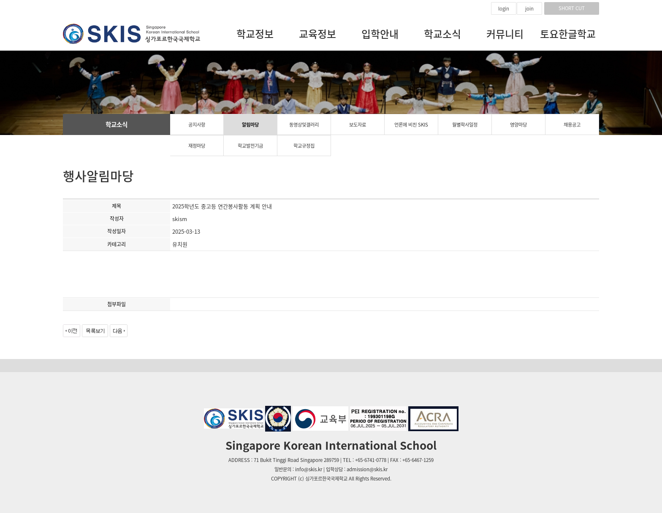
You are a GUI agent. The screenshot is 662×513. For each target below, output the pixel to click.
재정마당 (196, 145)
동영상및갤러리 (304, 124)
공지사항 (196, 124)
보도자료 (357, 124)
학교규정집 (304, 145)
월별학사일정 (465, 124)
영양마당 (518, 124)
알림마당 (250, 124)
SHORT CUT (572, 8)
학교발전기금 (250, 145)
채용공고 (572, 124)
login (503, 8)
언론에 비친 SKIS (411, 124)
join (529, 8)
